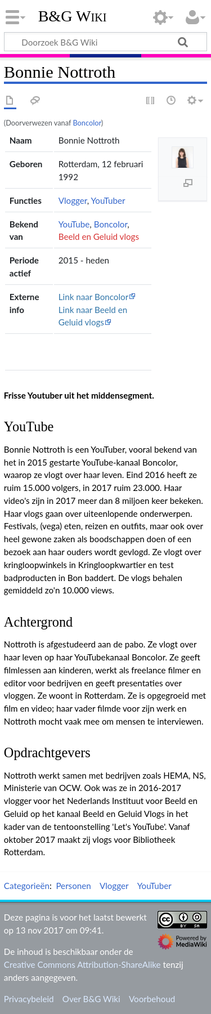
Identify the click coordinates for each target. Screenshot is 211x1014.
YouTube (74, 224)
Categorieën (27, 886)
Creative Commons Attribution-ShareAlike (82, 964)
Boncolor (87, 122)
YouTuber (108, 200)
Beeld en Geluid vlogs (99, 236)
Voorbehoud (152, 999)
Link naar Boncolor (93, 297)
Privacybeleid (29, 999)
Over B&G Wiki (91, 999)
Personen (73, 886)
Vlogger (73, 200)
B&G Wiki (72, 16)
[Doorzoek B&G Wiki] (105, 42)
